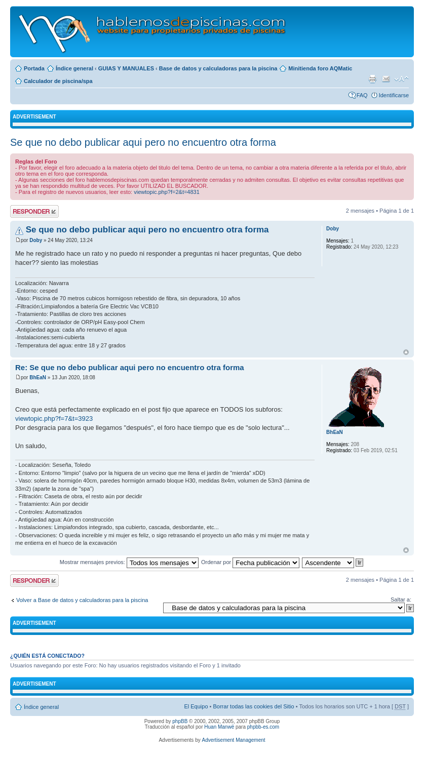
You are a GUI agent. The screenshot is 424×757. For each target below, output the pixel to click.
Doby (35, 240)
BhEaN (37, 377)
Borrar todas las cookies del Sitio (253, 706)
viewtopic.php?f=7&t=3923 (54, 418)
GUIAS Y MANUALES (126, 68)
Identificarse (394, 95)
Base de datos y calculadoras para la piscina (218, 68)
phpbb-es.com (263, 727)
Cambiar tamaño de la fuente (401, 79)
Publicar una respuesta (34, 211)
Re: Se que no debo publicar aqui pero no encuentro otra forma (129, 367)
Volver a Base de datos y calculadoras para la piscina (82, 600)
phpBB (179, 721)
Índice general (74, 68)
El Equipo (196, 706)
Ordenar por (250, 562)
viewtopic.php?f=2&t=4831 (167, 192)
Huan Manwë (219, 727)
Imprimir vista (372, 79)
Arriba (406, 352)
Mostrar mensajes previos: (129, 562)
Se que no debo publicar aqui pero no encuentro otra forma (143, 142)
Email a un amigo (386, 79)
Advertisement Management (233, 740)
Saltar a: (401, 599)
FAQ (362, 95)
